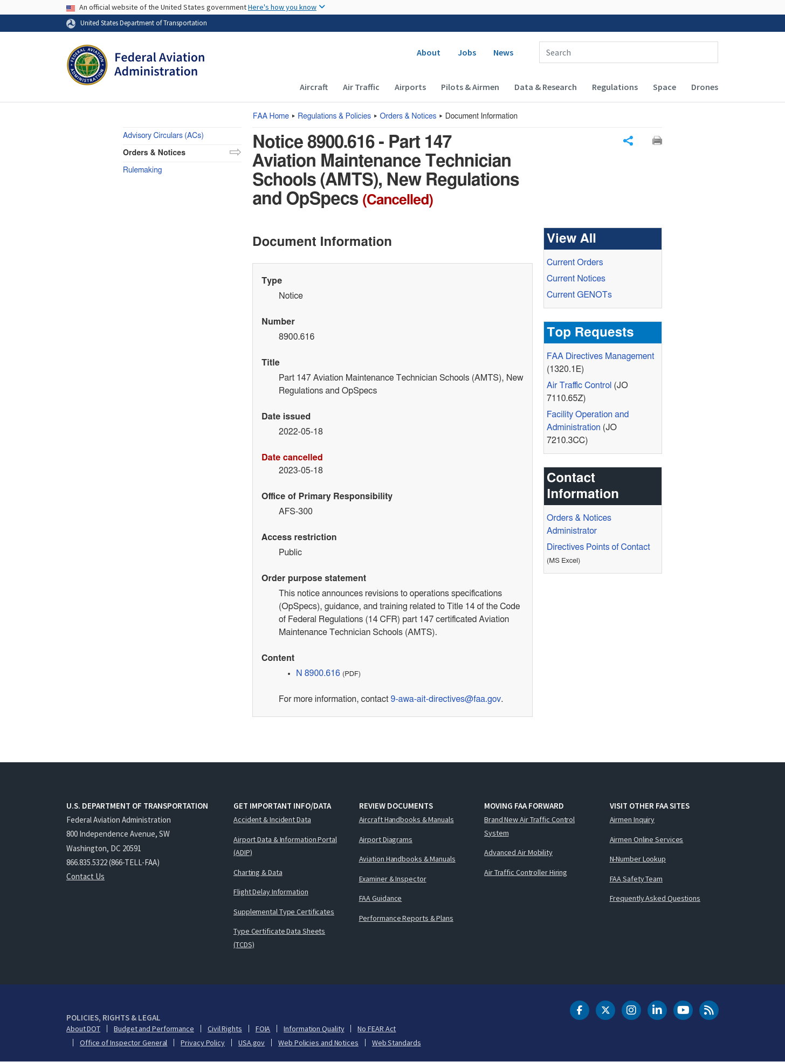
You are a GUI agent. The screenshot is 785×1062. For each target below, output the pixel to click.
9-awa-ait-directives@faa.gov (446, 699)
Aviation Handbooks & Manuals (407, 859)
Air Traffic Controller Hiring (525, 872)
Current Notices (576, 278)
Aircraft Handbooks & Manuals (406, 819)
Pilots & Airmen (470, 86)
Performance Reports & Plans (406, 918)
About (428, 52)
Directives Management (600, 356)
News (503, 52)
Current (579, 295)
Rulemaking (142, 170)
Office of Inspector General (123, 1042)
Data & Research (545, 86)
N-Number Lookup (638, 859)
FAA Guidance (380, 898)
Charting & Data (258, 872)
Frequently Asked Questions (655, 898)
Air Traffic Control (579, 385)
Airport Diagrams (385, 839)
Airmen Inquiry (632, 819)
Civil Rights (225, 1028)
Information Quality (314, 1028)
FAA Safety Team (636, 879)
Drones (704, 86)
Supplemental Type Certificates (283, 911)
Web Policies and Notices (318, 1042)
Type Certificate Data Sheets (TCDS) (279, 937)
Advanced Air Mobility (518, 852)
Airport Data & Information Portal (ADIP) (285, 846)
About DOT (83, 1028)
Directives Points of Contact (598, 547)
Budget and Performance (154, 1028)
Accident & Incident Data (272, 819)
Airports (410, 86)
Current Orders (575, 262)
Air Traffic (361, 86)
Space (664, 86)
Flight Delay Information (270, 892)
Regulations (615, 86)
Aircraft (314, 86)
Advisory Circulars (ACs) (163, 136)
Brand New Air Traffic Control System (529, 826)
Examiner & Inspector (392, 879)
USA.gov (251, 1042)
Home (271, 116)
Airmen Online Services (647, 839)
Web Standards (396, 1042)
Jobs (467, 52)
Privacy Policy (203, 1042)
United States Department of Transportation (143, 22)
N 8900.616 (318, 673)
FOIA (263, 1028)
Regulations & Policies (334, 116)
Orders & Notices (408, 116)
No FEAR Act (376, 1028)
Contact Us (85, 876)
